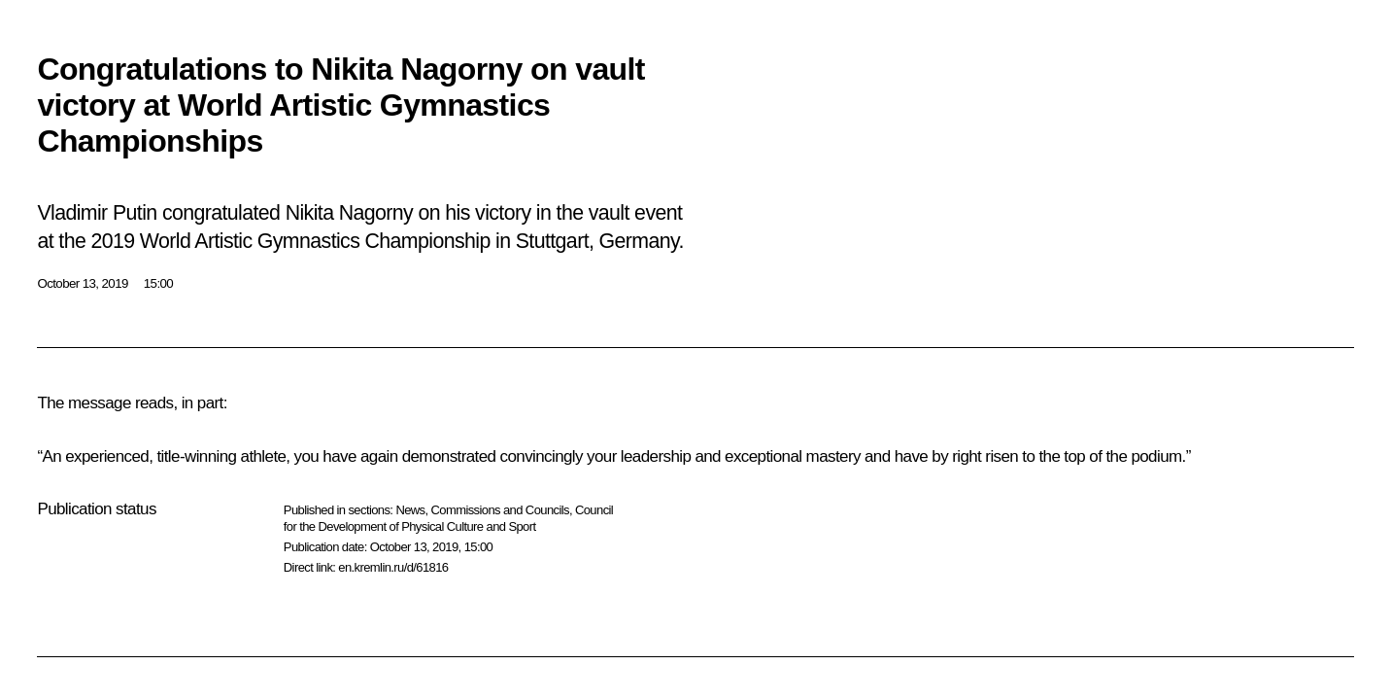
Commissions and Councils (500, 510)
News (409, 510)
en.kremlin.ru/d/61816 (393, 567)
